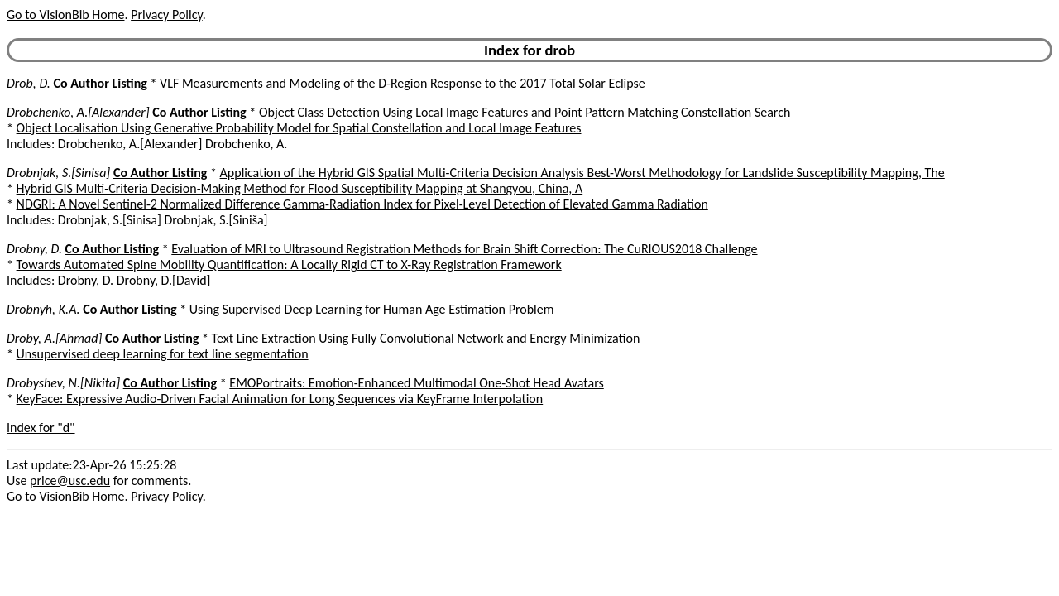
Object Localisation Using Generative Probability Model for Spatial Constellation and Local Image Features (299, 128)
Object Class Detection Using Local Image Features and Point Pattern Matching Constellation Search (525, 112)
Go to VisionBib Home (65, 14)
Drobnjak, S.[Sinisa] (58, 172)
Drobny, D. (34, 249)
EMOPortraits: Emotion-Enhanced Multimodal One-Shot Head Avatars (416, 383)
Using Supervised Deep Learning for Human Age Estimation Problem (371, 309)
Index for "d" (41, 427)
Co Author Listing (99, 83)
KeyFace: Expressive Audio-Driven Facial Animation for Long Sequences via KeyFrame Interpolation (280, 398)
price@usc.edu (70, 480)
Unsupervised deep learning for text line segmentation (163, 354)
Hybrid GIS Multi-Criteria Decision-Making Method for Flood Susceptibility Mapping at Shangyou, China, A (300, 188)
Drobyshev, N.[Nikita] (63, 383)
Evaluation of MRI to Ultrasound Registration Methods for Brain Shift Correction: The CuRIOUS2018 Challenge (464, 249)
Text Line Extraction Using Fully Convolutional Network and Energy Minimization (426, 338)
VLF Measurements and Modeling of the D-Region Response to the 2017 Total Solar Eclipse (402, 83)
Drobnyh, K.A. (43, 309)
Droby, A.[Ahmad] (54, 338)
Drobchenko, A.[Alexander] (78, 112)
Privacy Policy (166, 14)
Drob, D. (28, 83)
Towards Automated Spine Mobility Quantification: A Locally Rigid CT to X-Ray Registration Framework (289, 264)
